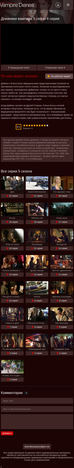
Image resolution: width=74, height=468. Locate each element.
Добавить (7, 433)
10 (47, 125)
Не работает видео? (59, 76)
